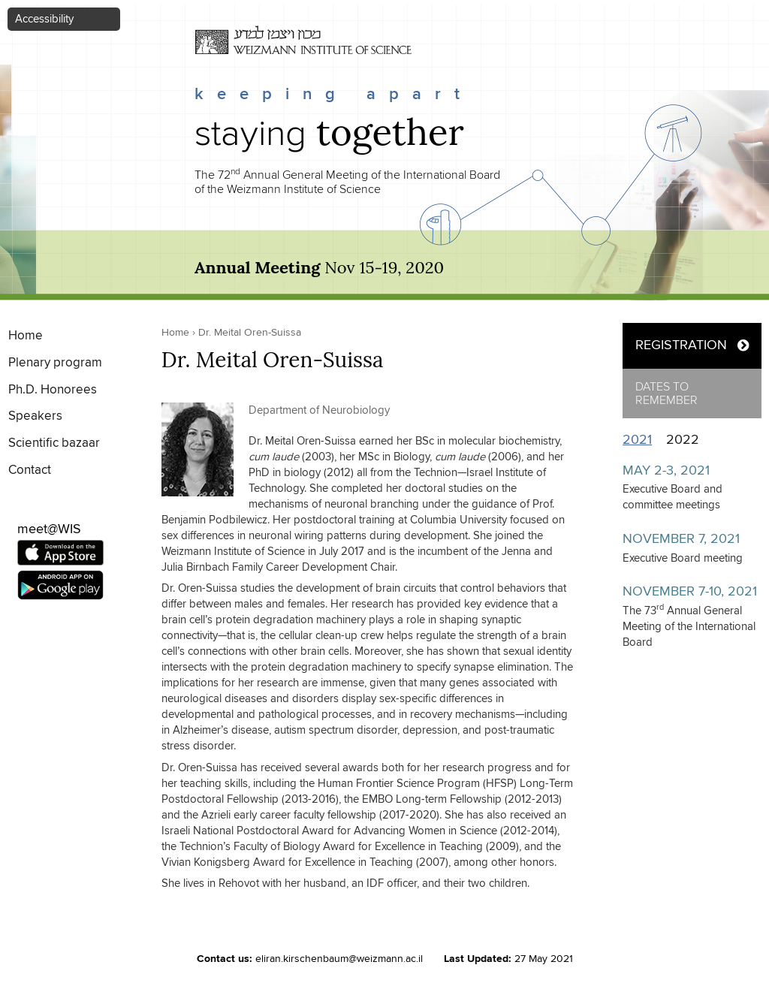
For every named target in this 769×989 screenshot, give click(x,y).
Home (25, 336)
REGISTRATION (681, 345)
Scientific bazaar (54, 443)
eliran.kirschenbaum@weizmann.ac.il (339, 959)
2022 (682, 440)
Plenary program (55, 363)
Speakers (35, 416)
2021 (641, 440)
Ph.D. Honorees (52, 390)
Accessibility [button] (44, 19)
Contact (29, 470)
